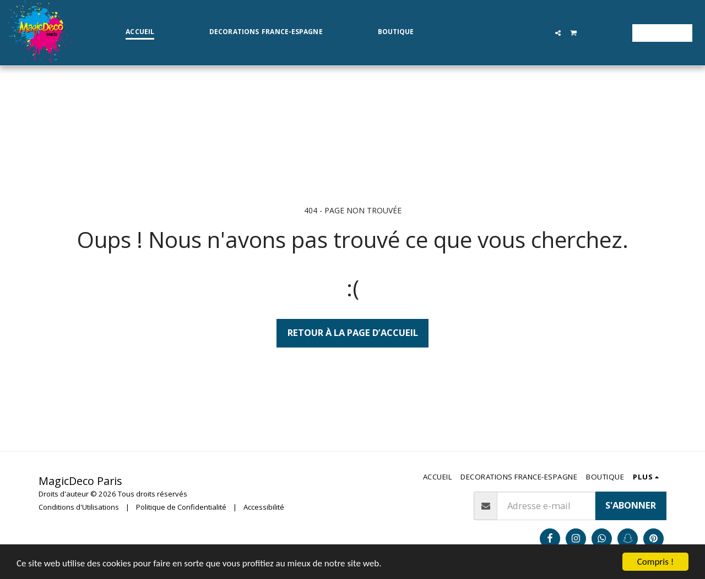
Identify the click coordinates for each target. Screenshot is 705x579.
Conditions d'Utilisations (79, 507)
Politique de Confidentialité (181, 507)
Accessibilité (263, 507)
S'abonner (630, 505)
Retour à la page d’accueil (353, 332)
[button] (558, 33)
